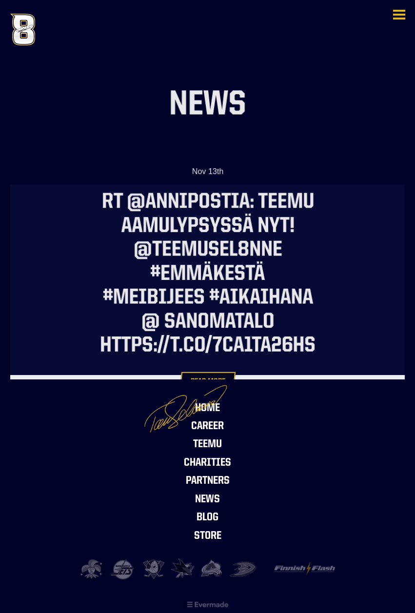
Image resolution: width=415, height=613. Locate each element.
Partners (208, 481)
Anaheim (153, 569)
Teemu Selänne (59, 29)
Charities (207, 463)
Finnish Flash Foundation (304, 573)
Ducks (243, 569)
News (207, 499)
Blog (207, 517)
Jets (123, 569)
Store (207, 536)
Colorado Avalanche (212, 569)
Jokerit (93, 569)
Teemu (207, 444)
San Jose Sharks (183, 569)
